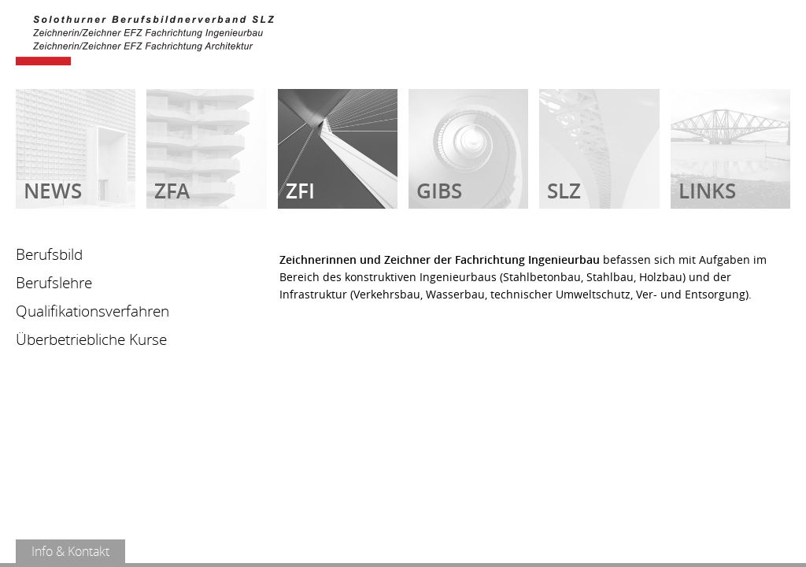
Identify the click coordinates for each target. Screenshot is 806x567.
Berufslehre (54, 282)
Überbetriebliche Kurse (91, 339)
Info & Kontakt (70, 551)
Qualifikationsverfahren (92, 311)
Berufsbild (49, 254)
